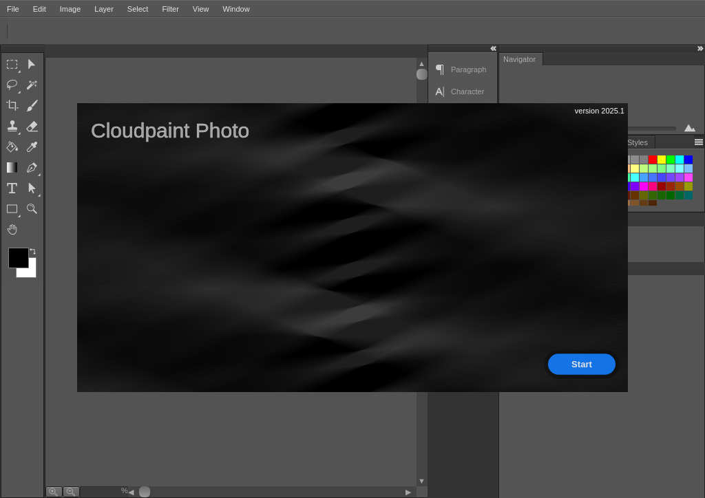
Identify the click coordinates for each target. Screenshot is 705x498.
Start (582, 364)
